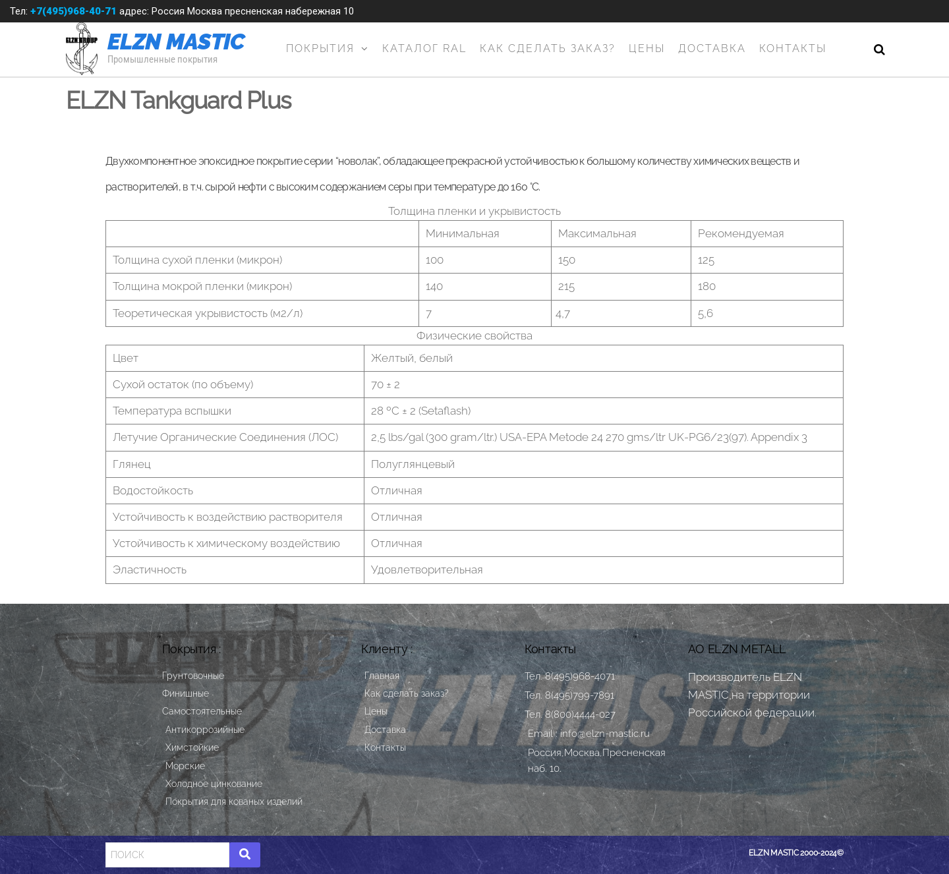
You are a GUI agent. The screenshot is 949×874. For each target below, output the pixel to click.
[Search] (167, 854)
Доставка (712, 48)
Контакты (792, 48)
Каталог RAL (424, 48)
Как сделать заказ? (548, 48)
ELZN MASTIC (176, 41)
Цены (647, 48)
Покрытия (320, 48)
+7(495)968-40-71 (73, 11)
